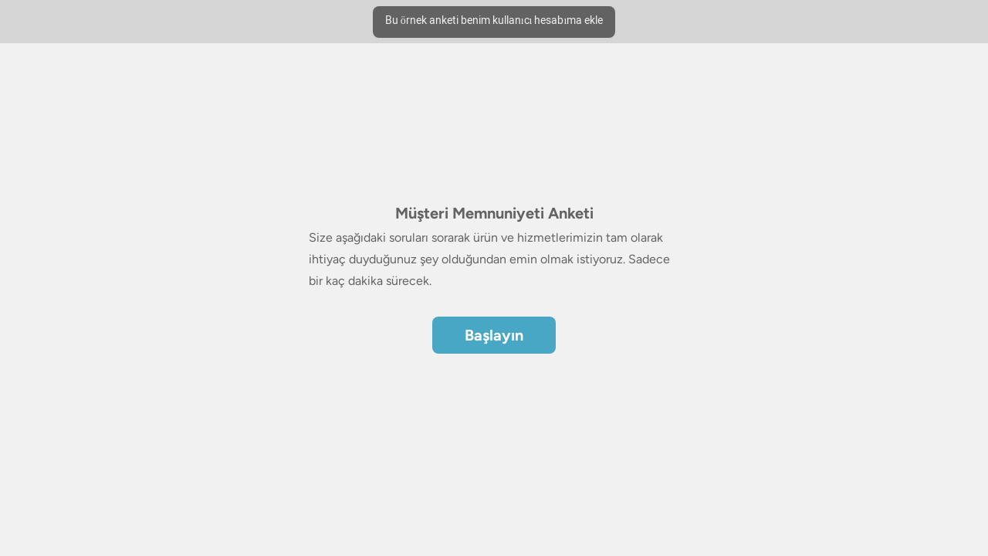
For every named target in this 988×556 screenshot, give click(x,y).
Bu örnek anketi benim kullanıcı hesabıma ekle (494, 21)
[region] (494, 222)
